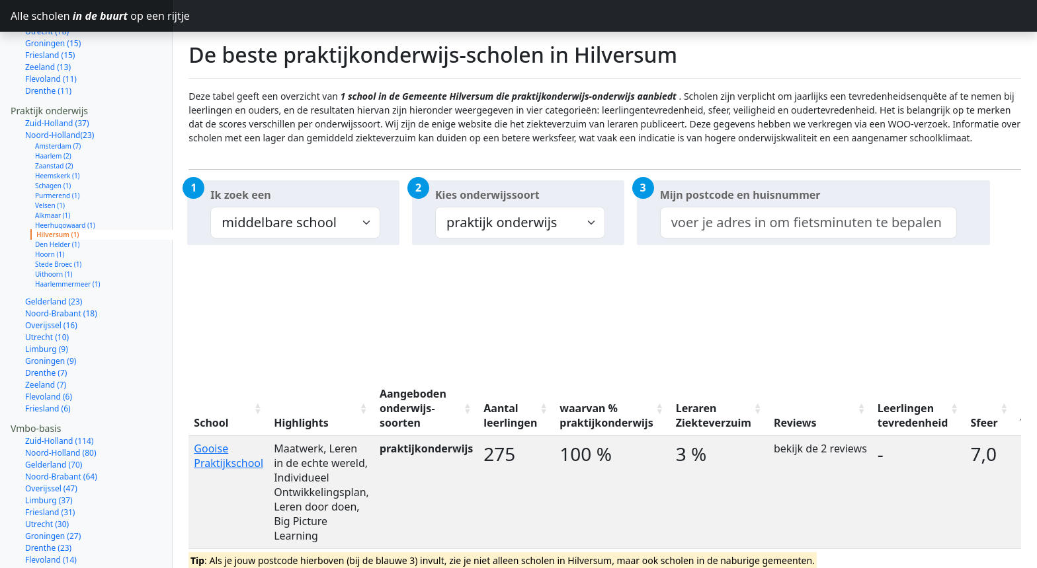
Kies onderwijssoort (487, 195)
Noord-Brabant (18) (61, 266)
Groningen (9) (50, 314)
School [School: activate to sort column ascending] (211, 422)
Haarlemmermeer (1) (68, 237)
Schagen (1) (53, 138)
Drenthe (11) (48, 44)
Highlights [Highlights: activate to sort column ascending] (301, 422)
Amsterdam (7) (58, 99)
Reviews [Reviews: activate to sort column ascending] (795, 422)
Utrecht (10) (47, 290)
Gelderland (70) (53, 417)
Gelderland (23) (53, 254)
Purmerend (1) (57, 148)
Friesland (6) (48, 361)
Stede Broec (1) (58, 217)
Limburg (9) (46, 302)
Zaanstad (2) (54, 119)
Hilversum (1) (57, 187)
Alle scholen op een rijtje (92, 16)
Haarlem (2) (53, 109)
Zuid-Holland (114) (59, 394)
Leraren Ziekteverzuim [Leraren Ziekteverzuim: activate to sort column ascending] (713, 415)
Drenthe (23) (48, 501)
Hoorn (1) (49, 207)
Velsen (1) (50, 158)
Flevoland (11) (51, 32)
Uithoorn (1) (53, 227)
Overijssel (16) (51, 278)
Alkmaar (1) (52, 168)
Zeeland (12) (48, 524)
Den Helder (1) (57, 197)
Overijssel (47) (51, 441)
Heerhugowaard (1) (65, 178)
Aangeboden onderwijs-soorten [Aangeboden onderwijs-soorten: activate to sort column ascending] (413, 408)
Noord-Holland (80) (61, 405)
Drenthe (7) (46, 326)
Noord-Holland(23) (59, 88)
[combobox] (808, 222)
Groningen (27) (53, 489)
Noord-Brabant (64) (61, 429)
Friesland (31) (50, 465)
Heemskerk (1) (57, 128)
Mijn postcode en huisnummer (740, 195)
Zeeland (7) (45, 337)
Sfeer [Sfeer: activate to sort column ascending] (983, 422)
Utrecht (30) (47, 477)
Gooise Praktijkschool (228, 455)
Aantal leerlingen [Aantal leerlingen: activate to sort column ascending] (510, 415)
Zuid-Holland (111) (59, 557)
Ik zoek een (240, 195)
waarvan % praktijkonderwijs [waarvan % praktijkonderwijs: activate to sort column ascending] (606, 415)
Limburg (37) (49, 453)
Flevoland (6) (48, 349)
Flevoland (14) (51, 512)
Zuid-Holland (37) (57, 76)
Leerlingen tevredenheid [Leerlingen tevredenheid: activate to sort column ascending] (913, 415)
